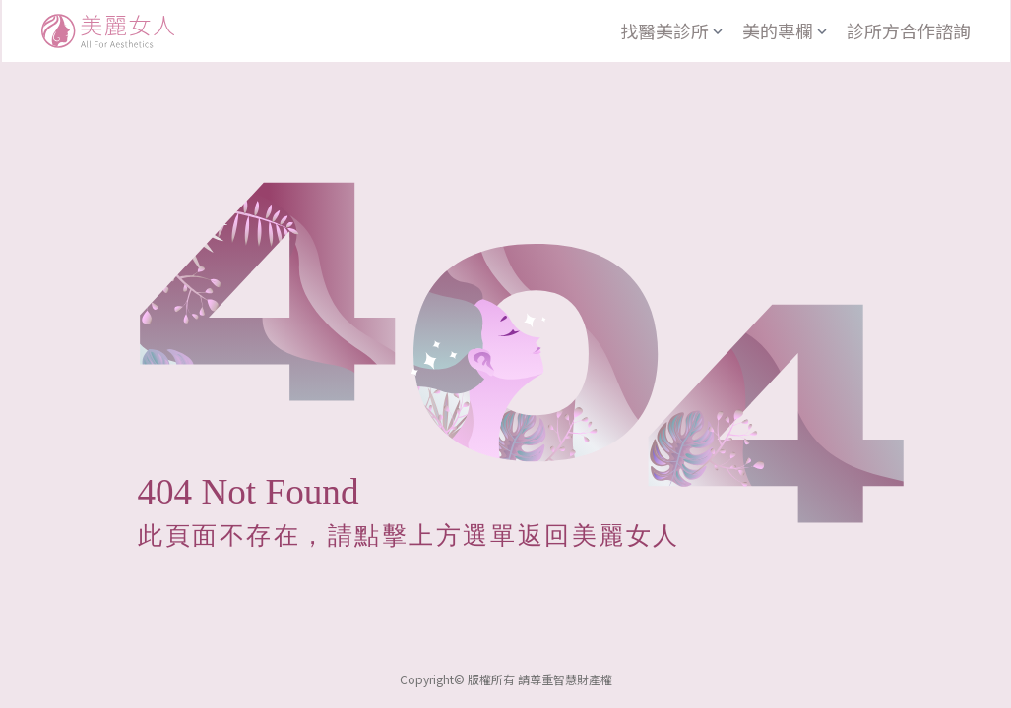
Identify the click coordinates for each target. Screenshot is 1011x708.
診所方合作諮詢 (909, 30)
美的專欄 (786, 30)
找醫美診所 (673, 30)
